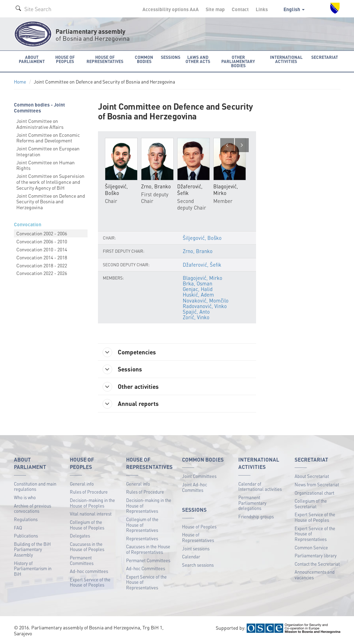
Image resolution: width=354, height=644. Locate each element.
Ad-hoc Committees (145, 569)
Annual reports (131, 405)
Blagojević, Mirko (202, 278)
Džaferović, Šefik (202, 264)
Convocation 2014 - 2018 (41, 257)
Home (20, 82)
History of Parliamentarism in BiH (32, 569)
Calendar (191, 557)
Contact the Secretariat (317, 564)
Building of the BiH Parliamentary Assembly (32, 550)
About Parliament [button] (32, 59)
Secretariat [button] (325, 57)
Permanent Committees (81, 561)
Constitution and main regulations (35, 487)
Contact (240, 9)
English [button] (294, 9)
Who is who (25, 498)
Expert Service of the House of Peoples (90, 583)
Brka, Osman (198, 283)
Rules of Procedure (89, 493)
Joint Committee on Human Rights (45, 165)
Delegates (80, 537)
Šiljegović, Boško (202, 238)
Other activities (132, 387)
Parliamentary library (316, 556)
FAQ (18, 528)
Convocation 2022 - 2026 (41, 273)
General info (82, 485)
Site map (215, 9)
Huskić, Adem (198, 295)
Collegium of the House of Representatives (142, 525)
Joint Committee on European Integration (48, 151)
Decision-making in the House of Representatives (148, 506)
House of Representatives (198, 538)
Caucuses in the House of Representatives (148, 550)
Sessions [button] (170, 57)
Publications (26, 537)
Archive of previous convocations (32, 509)
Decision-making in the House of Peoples (92, 504)
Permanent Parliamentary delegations (252, 503)
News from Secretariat (317, 485)
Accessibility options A (170, 9)
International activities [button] (287, 59)
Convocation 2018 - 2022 (41, 265)
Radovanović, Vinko (205, 306)
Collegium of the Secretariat (311, 504)
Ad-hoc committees (89, 572)
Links (262, 9)
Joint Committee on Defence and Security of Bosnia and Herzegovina (50, 201)
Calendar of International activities (260, 487)
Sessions (123, 370)
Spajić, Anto (196, 311)
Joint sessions (195, 549)
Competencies (130, 352)
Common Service (311, 548)
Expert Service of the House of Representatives (146, 582)
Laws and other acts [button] (198, 59)
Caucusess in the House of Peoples (87, 547)
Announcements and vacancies (315, 575)
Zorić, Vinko (196, 317)
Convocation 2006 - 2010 (41, 241)
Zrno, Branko (198, 251)
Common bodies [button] (144, 59)
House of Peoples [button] (65, 59)
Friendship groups (256, 517)
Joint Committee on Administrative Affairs (40, 123)
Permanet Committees (148, 561)
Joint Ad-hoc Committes (194, 488)
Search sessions (198, 565)
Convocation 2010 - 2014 (41, 249)
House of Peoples (199, 527)
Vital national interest (91, 515)
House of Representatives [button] (105, 59)
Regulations (26, 520)
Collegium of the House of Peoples (87, 526)
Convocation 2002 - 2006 (41, 233)
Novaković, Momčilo (206, 300)
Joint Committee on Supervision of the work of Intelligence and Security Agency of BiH (50, 182)
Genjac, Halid (198, 289)
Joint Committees (199, 477)
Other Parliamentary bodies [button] (239, 61)
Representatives (142, 539)
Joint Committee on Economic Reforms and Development (48, 137)
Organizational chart (314, 493)
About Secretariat (312, 477)
